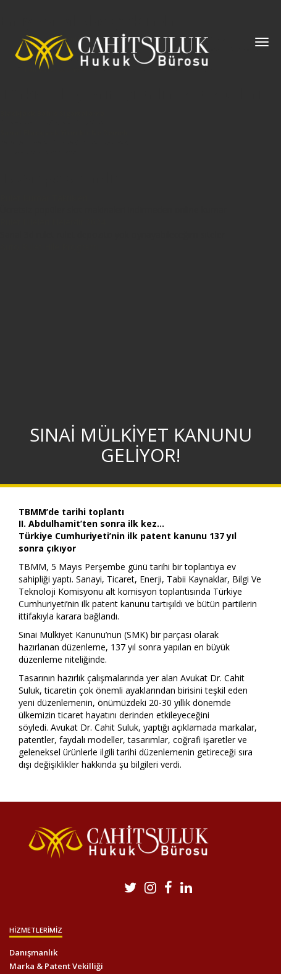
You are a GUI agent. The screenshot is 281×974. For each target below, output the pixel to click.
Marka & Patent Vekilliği (56, 966)
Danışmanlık (33, 952)
